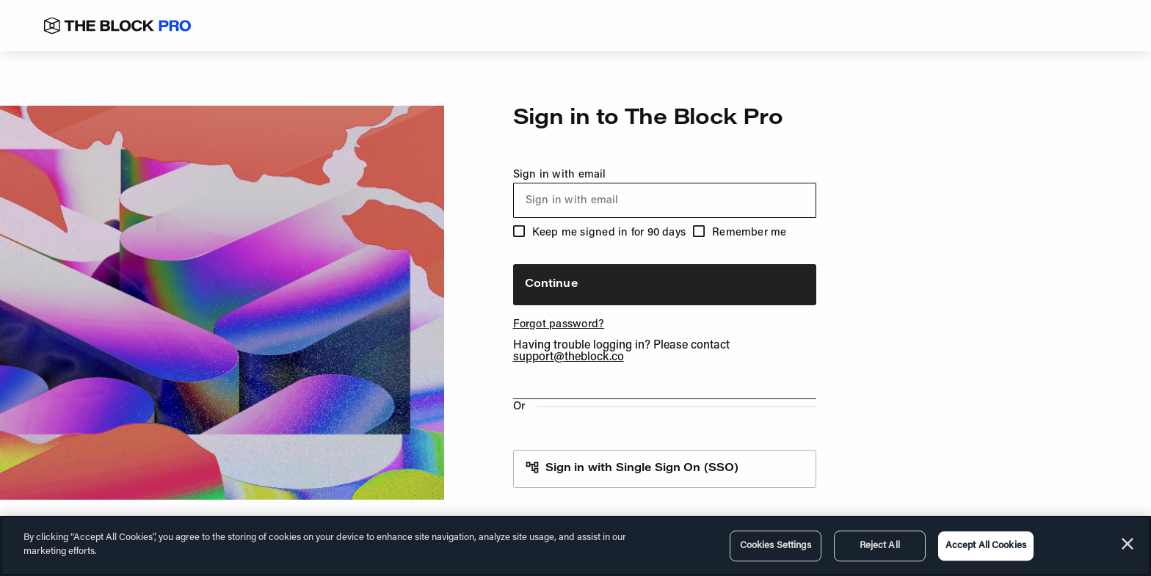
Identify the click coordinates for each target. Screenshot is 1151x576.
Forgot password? (559, 324)
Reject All (880, 545)
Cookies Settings (775, 545)
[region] (575, 546)
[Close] (1127, 544)
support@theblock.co (568, 357)
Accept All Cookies (985, 545)
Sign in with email (664, 193)
